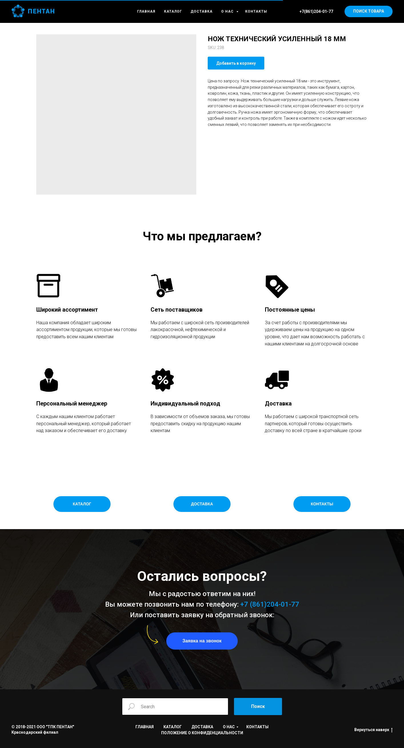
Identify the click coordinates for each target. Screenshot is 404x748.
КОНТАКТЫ (256, 11)
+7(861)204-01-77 (316, 11)
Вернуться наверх (373, 730)
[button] (202, 641)
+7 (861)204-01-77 (269, 604)
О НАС (228, 11)
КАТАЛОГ (173, 11)
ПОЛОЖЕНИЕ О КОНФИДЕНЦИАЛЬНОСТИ (202, 733)
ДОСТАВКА (202, 11)
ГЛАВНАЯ (146, 11)
